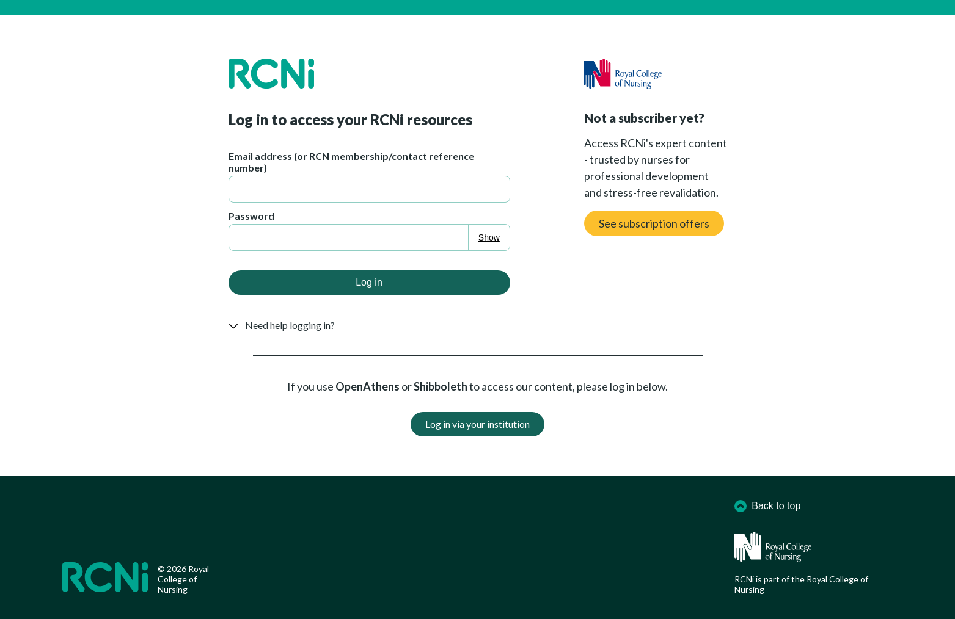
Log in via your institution (477, 424)
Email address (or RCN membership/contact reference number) (351, 161)
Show (489, 237)
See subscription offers (654, 223)
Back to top (767, 506)
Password (251, 216)
